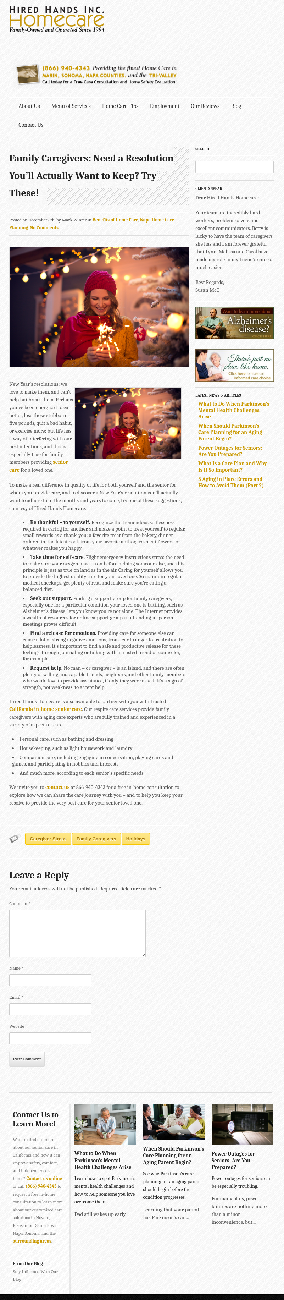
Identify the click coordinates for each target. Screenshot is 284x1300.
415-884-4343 (135, 1256)
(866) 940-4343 (41, 1137)
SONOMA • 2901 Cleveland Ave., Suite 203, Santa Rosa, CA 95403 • (76, 1272)
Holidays (135, 789)
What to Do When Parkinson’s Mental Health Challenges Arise (235, 360)
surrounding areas (32, 1192)
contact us (57, 738)
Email (16, 947)
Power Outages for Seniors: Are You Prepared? (231, 401)
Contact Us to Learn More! (36, 1070)
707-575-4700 (154, 1272)
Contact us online (44, 1129)
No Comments (44, 178)
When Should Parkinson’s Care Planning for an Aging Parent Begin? (231, 382)
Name (17, 918)
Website (17, 977)
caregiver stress (48, 789)
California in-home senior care (46, 660)
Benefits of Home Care (115, 170)
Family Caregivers (96, 789)
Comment (20, 854)
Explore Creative (257, 1281)
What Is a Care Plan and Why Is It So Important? (234, 416)
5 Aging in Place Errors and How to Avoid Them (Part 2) (232, 432)
